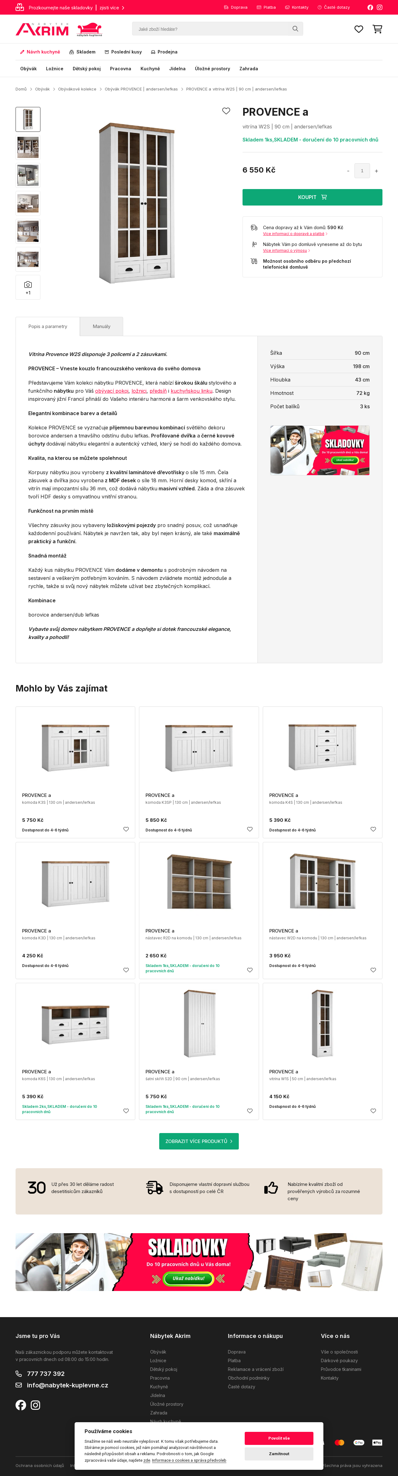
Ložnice (54, 68)
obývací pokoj (111, 391)
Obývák (28, 68)
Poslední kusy (123, 51)
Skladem (82, 51)
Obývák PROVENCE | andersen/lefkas (141, 88)
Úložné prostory (212, 68)
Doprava (236, 7)
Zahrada (248, 68)
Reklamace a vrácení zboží (256, 1369)
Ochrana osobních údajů (40, 1465)
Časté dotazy (334, 7)
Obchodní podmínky (249, 1378)
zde (146, 1460)
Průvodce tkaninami (341, 1369)
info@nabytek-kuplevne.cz (67, 1385)
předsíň (158, 391)
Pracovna (120, 68)
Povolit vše (279, 1438)
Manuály (101, 326)
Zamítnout (279, 1453)
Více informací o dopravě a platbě (295, 233)
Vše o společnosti (339, 1351)
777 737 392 (46, 1373)
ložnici (139, 391)
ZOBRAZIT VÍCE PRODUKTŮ (199, 1141)
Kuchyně (150, 68)
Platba (266, 7)
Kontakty (296, 7)
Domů (21, 88)
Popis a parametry (47, 326)
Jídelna (177, 68)
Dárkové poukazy (339, 1360)
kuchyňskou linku (191, 391)
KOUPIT (312, 197)
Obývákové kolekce (77, 88)
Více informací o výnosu (286, 250)
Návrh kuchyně (40, 51)
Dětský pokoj (87, 68)
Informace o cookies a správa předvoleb (189, 1460)
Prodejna (164, 51)
